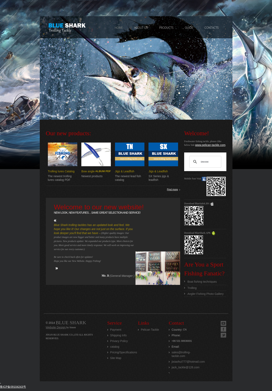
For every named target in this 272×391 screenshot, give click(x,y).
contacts (212, 28)
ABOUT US (141, 28)
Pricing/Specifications (123, 352)
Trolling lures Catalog (61, 171)
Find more (172, 189)
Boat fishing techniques (202, 281)
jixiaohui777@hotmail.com (188, 361)
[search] (205, 161)
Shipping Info (118, 335)
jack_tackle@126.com (185, 367)
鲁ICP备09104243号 (13, 386)
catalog (114, 346)
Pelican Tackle (150, 329)
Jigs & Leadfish (124, 171)
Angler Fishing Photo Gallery (205, 293)
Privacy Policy (119, 341)
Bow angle (88, 171)
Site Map (115, 358)
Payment (115, 329)
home (119, 28)
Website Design (56, 327)
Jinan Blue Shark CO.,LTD (67, 27)
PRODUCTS (166, 28)
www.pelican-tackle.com (210, 145)
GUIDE (189, 28)
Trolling (192, 288)
